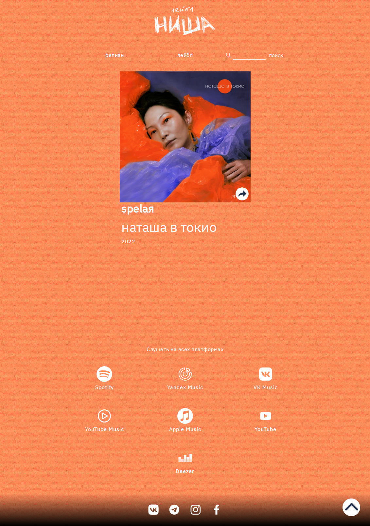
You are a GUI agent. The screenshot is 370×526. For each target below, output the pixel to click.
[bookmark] (185, 21)
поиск (276, 55)
